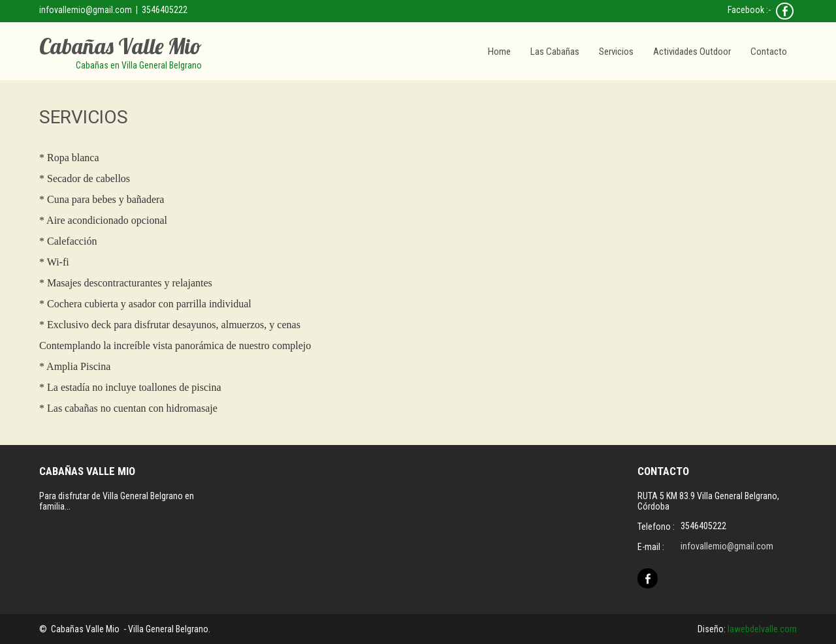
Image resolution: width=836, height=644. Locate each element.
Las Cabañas (554, 51)
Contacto (768, 51)
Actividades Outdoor (692, 51)
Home (499, 51)
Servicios (616, 51)
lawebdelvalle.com (762, 629)
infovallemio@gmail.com (85, 10)
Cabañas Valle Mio (120, 46)
